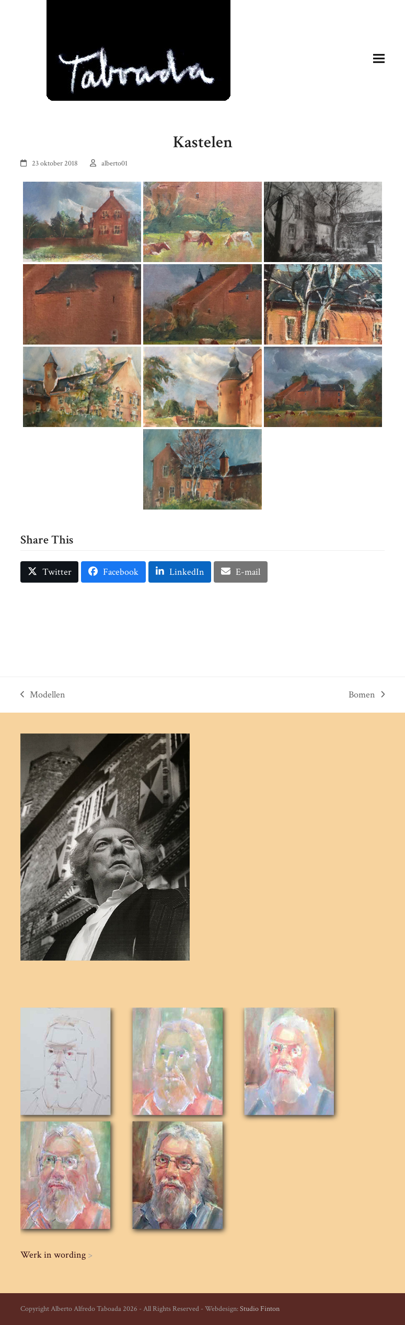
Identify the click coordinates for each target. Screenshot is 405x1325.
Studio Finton (260, 1309)
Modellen (42, 695)
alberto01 (114, 163)
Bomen (367, 695)
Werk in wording (53, 1255)
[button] (379, 58)
